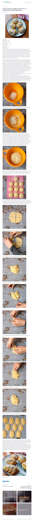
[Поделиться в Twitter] (5, 481)
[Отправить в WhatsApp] (8, 481)
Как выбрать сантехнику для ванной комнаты (23, 510)
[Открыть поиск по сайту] (28, 2)
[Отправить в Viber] (7, 481)
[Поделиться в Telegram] (4, 481)
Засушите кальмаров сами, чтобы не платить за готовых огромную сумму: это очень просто (9, 497)
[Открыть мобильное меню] (30, 2)
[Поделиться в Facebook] (3, 481)
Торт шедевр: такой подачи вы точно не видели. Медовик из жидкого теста (9, 510)
